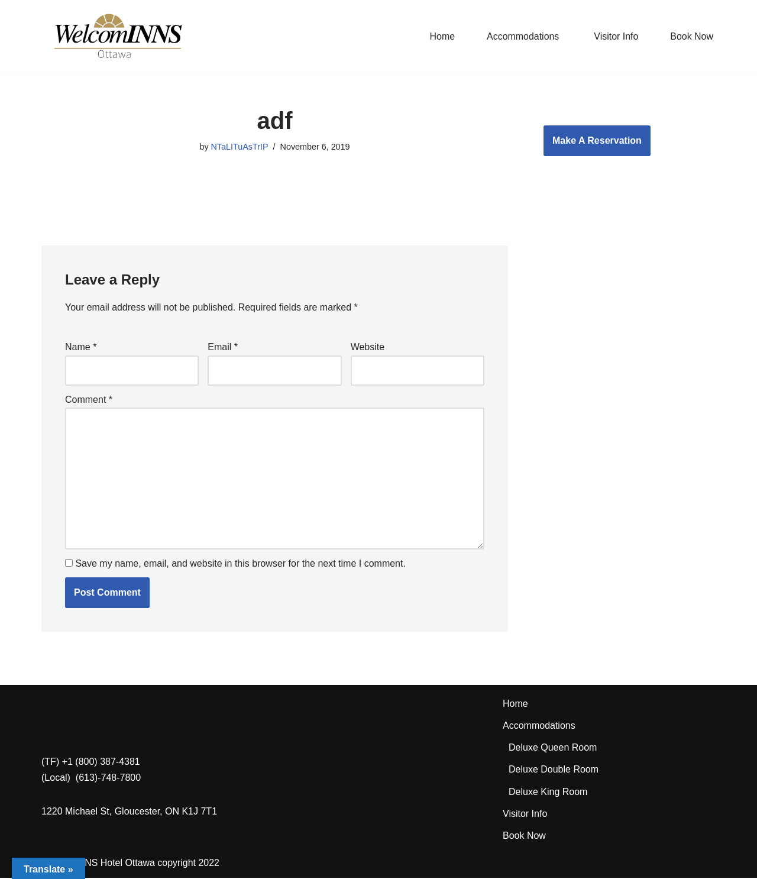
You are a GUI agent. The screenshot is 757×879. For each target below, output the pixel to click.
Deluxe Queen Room (553, 749)
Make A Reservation (597, 140)
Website (368, 347)
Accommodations (539, 727)
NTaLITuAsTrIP (239, 146)
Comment (88, 400)
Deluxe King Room (548, 793)
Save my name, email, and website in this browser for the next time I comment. (240, 565)
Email (223, 347)
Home (441, 36)
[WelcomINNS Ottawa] (117, 36)
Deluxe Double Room (554, 771)
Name (80, 347)
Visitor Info (616, 36)
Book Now (691, 36)
